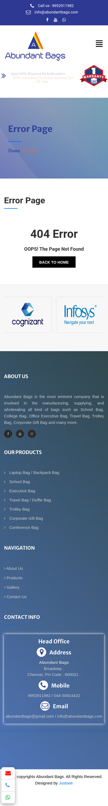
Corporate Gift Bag (25, 518)
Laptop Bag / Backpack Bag (33, 472)
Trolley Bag (18, 509)
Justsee (66, 783)
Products (13, 577)
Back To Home (54, 262)
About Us (13, 568)
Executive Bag (21, 491)
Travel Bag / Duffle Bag (29, 500)
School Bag (19, 481)
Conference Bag (23, 527)
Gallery (11, 587)
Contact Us (15, 596)
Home (14, 151)
